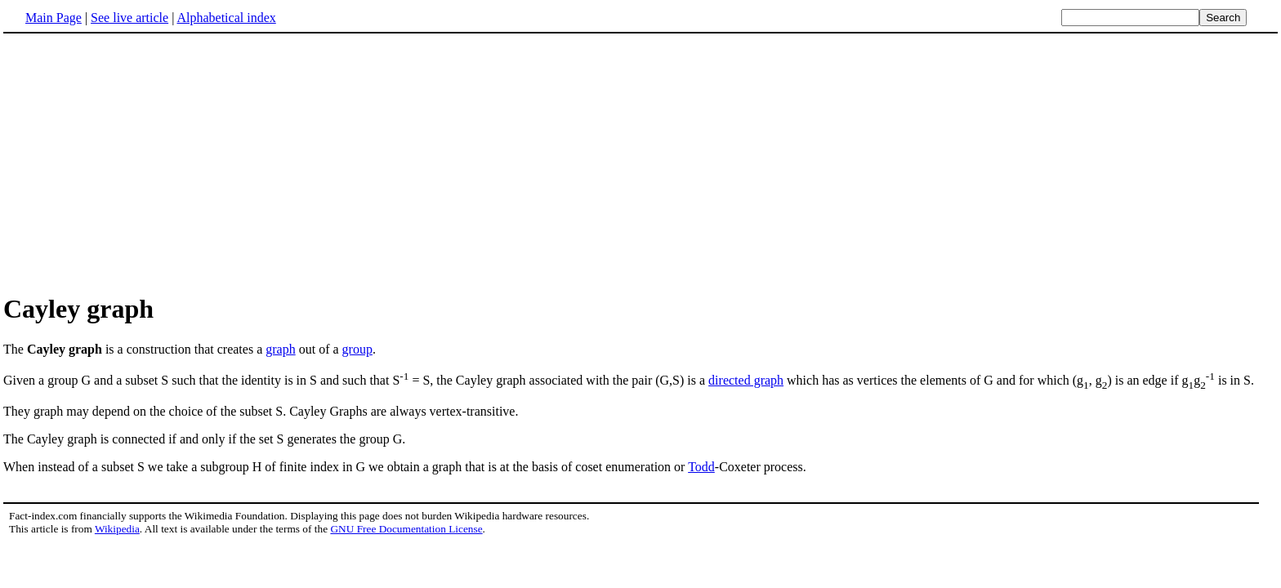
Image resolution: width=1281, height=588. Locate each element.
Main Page (53, 17)
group (357, 349)
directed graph (745, 380)
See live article (129, 17)
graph (280, 349)
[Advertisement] (140, 162)
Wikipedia (117, 529)
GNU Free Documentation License (406, 529)
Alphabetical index (225, 17)
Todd (701, 467)
